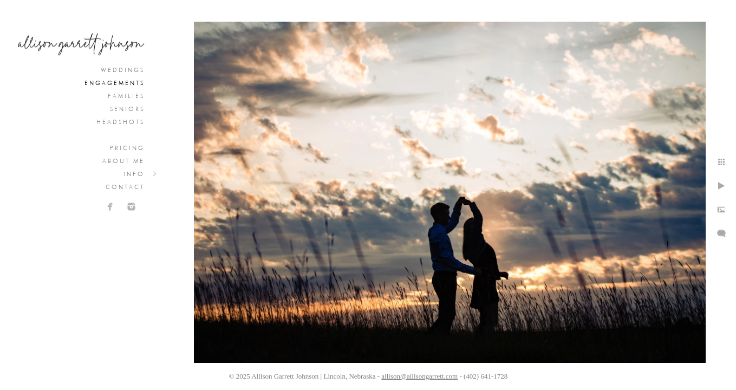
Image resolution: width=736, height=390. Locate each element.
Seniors (127, 109)
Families (126, 96)
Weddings (123, 70)
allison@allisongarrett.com (419, 376)
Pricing (127, 148)
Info (134, 174)
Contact (125, 187)
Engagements (114, 83)
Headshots (120, 122)
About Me (123, 161)
